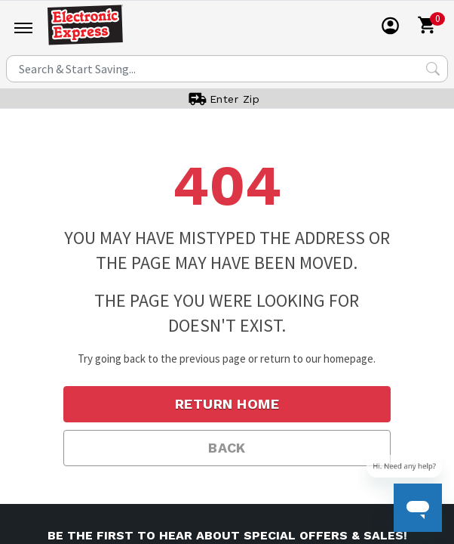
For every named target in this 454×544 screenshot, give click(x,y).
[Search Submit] (433, 68)
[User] (391, 26)
